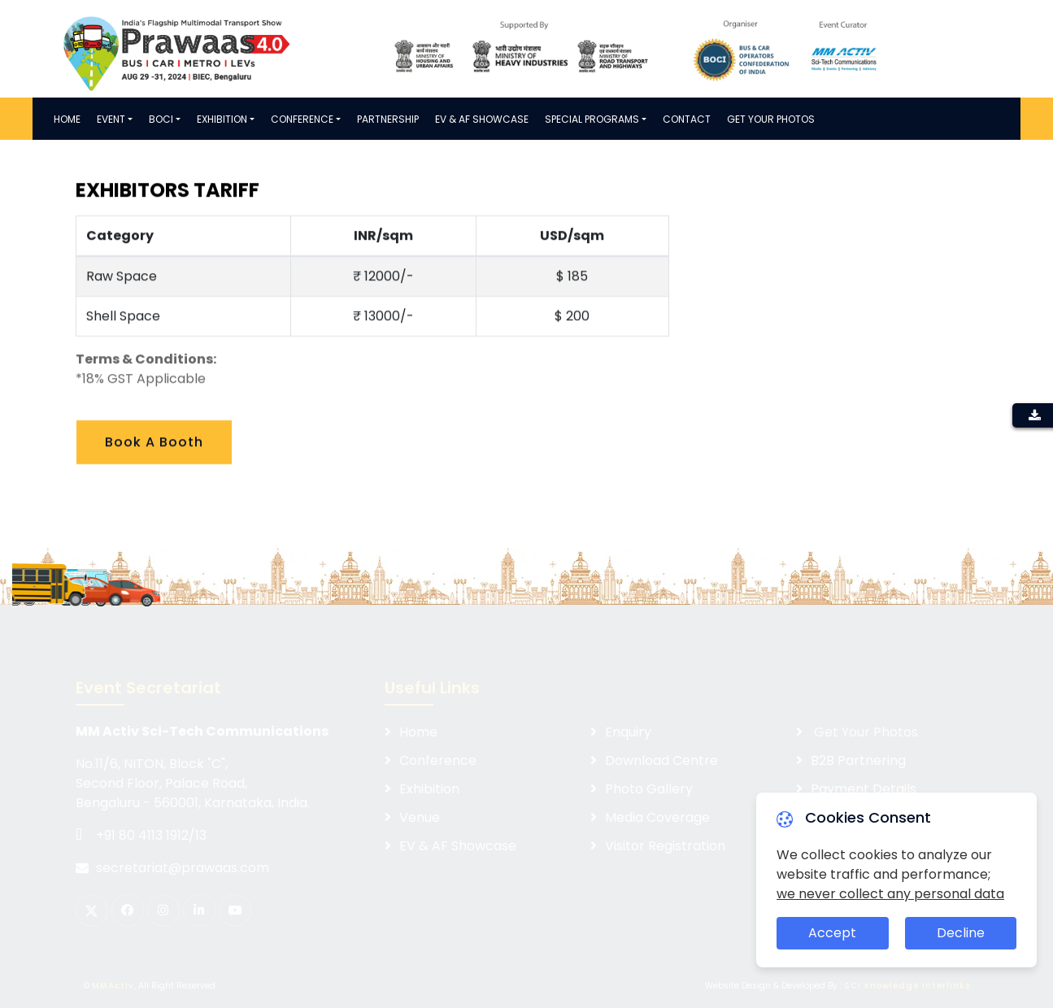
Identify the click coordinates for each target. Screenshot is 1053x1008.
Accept (832, 932)
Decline (961, 932)
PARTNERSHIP (388, 119)
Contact (687, 119)
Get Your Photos (771, 119)
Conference (302, 119)
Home (67, 119)
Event (111, 119)
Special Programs (592, 119)
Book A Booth (154, 448)
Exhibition (222, 119)
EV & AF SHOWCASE (482, 119)
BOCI (161, 119)
